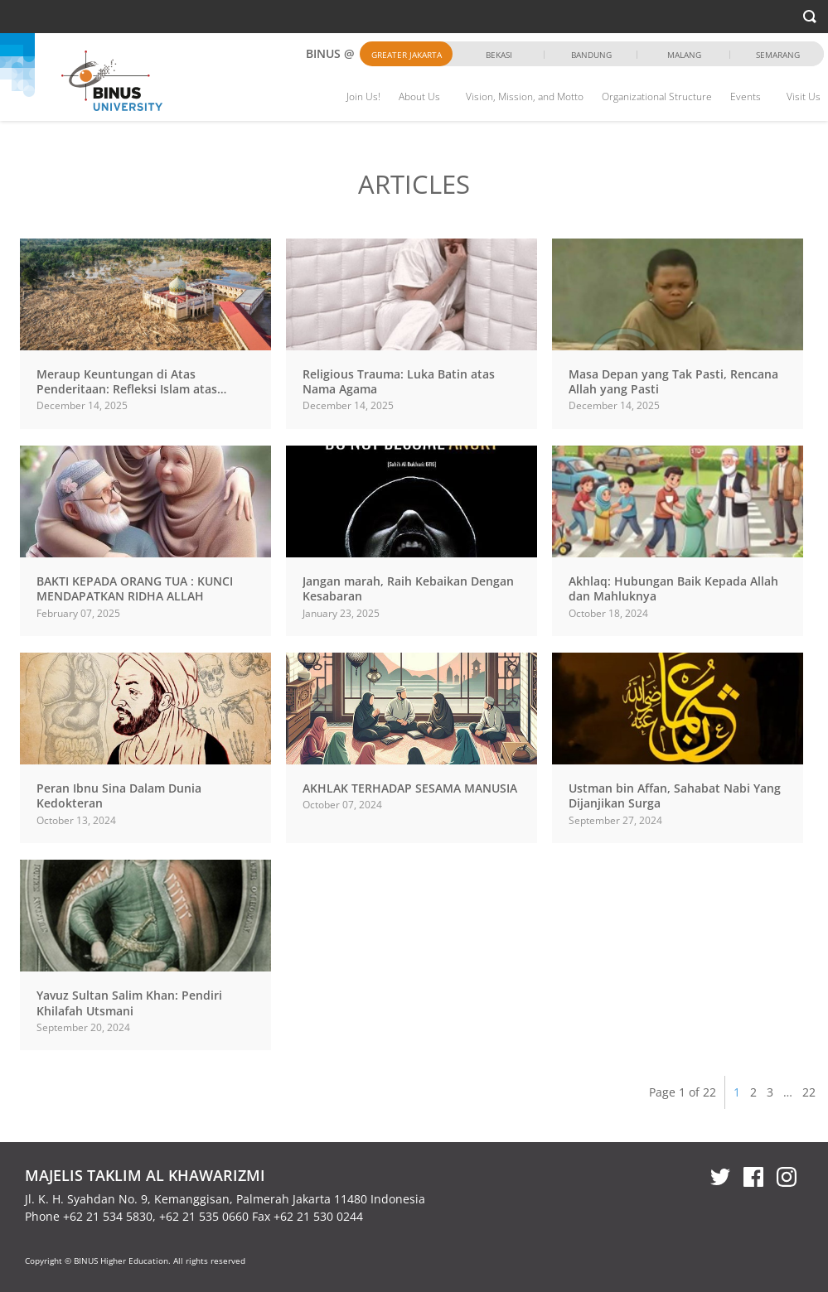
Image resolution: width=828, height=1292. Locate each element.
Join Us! (363, 96)
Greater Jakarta (406, 55)
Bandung (591, 55)
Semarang (778, 55)
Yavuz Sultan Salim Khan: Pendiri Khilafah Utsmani (129, 1002)
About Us (419, 96)
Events (745, 96)
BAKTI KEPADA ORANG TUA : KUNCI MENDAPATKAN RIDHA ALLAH (134, 588)
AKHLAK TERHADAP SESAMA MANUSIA (410, 788)
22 (809, 1092)
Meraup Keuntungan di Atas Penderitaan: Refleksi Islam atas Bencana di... (126, 389)
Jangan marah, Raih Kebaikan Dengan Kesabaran (408, 588)
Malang (684, 55)
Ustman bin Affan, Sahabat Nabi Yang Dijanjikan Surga (675, 795)
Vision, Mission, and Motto (524, 96)
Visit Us (804, 96)
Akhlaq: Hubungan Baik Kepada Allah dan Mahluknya (673, 588)
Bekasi (499, 55)
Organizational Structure (657, 96)
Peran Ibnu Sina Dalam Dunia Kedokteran (118, 795)
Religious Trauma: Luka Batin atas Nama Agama (399, 381)
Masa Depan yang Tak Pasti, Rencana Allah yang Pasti (673, 381)
